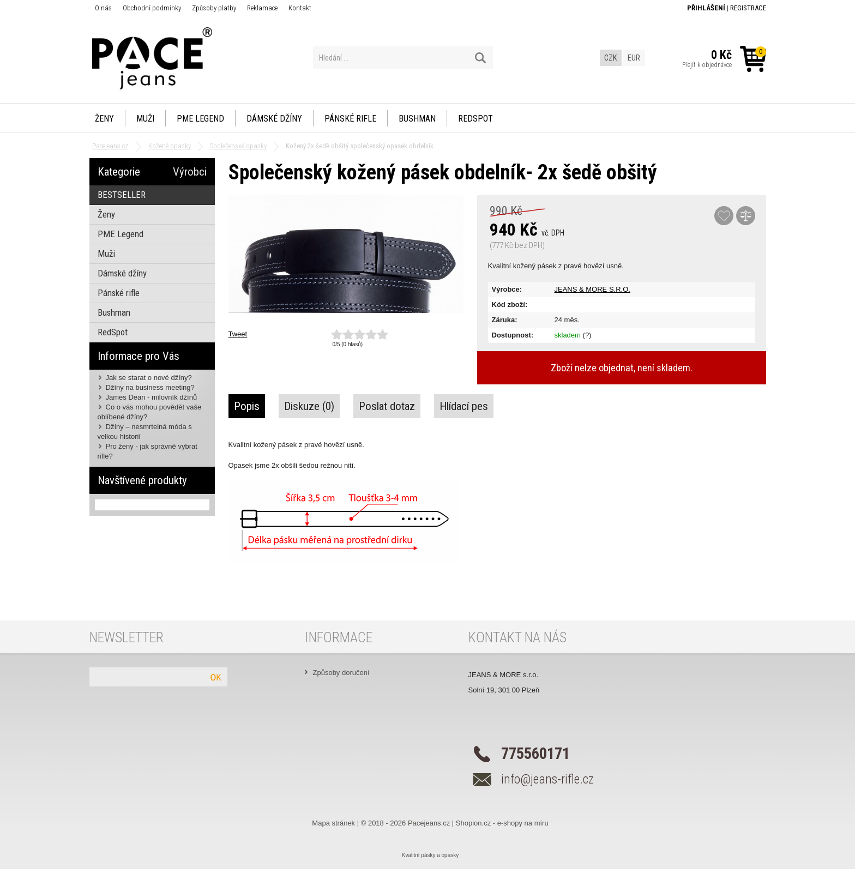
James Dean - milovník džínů (151, 397)
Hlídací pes (463, 406)
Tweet (238, 334)
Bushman (417, 118)
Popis (247, 406)
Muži (145, 118)
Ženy (104, 118)
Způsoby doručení (341, 672)
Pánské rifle (350, 118)
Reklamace (262, 8)
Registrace (748, 8)
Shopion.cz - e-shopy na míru (502, 823)
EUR (634, 57)
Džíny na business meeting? (150, 387)
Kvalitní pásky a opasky (430, 855)
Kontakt (299, 8)
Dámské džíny (274, 118)
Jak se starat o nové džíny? (149, 377)
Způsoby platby (214, 8)
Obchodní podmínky (152, 8)
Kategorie (119, 171)
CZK (610, 57)
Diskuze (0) (309, 406)
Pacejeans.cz (429, 823)
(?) (587, 335)
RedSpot (475, 118)
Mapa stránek (333, 823)
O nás (103, 8)
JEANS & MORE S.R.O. (592, 289)
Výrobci (190, 171)
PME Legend (200, 118)
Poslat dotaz (387, 406)
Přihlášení (706, 8)
